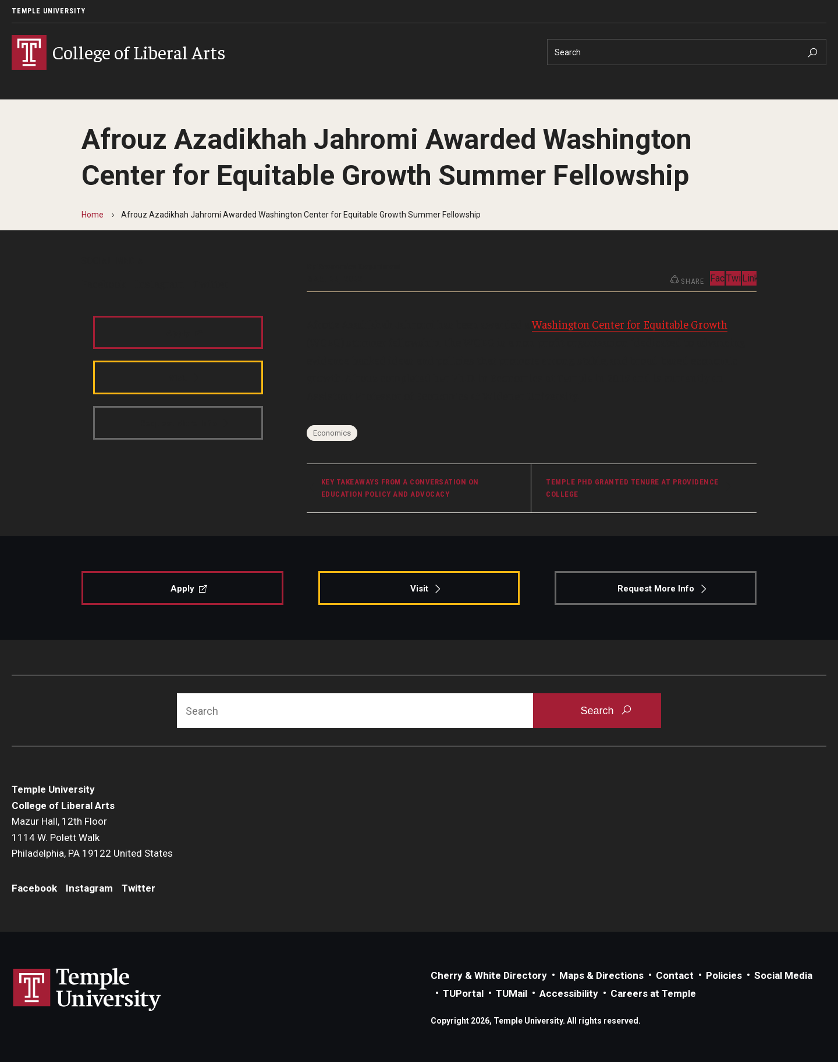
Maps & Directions (601, 975)
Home (92, 214)
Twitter (211, 283)
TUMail (511, 993)
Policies (724, 975)
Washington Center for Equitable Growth (629, 324)
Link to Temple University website (87, 990)
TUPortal (463, 993)
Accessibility (568, 993)
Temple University (49, 11)
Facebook (103, 283)
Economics (332, 433)
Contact (675, 975)
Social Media (783, 975)
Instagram (159, 283)
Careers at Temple (653, 993)
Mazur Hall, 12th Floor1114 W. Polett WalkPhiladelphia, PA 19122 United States (92, 837)
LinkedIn (749, 278)
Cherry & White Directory (489, 975)
